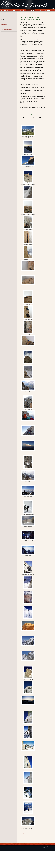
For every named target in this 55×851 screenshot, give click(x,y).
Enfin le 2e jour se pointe (28, 701)
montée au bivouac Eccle (28, 521)
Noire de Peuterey (28, 550)
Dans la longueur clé (28, 252)
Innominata (28, 808)
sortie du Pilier (28, 386)
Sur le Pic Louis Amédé (28, 491)
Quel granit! (28, 297)
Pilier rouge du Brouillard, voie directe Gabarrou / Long (28, 177)
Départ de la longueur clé (28, 237)
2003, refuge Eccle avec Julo (28, 535)
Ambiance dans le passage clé (28, 733)
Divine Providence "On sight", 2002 (32, 117)
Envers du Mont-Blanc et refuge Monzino (28, 131)
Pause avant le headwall (28, 222)
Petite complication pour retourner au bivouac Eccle (28, 613)
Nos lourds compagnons (28, 312)
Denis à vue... (28, 718)
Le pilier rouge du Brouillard (28, 161)
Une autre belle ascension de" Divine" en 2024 (31, 82)
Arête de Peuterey (28, 476)
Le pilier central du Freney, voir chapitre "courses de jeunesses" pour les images (28, 823)
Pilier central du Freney (35, 106)
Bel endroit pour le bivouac (28, 402)
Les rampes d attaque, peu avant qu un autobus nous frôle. (28, 688)
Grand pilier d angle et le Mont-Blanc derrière (28, 673)
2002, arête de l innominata (28, 793)
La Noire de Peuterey (28, 147)
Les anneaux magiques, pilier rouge (28, 568)
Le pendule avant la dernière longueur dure (28, 778)
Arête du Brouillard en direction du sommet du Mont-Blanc (28, 507)
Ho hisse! (28, 327)
